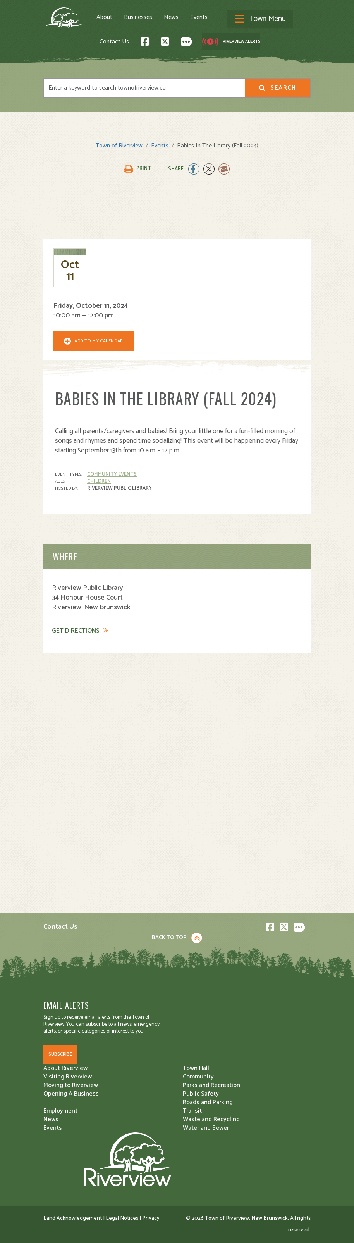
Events (199, 17)
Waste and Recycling (211, 1119)
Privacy (151, 1218)
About (104, 17)
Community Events (112, 474)
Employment (60, 1111)
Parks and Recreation (211, 1085)
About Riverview (65, 1068)
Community (198, 1076)
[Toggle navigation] (260, 19)
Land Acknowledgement (72, 1218)
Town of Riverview (119, 145)
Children (99, 481)
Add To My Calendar (98, 341)
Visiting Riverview (67, 1076)
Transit (192, 1111)
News (171, 17)
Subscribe (60, 1054)
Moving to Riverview (70, 1085)
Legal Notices (122, 1218)
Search (277, 88)
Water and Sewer (206, 1128)
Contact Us (114, 41)
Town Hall (196, 1068)
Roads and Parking (208, 1102)
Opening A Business (71, 1094)
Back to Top (169, 937)
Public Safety (201, 1094)
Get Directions (76, 631)
